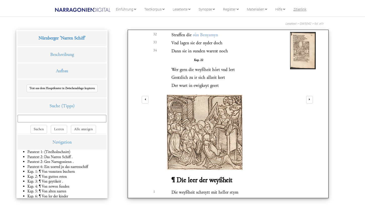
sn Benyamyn (205, 35)
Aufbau (62, 71)
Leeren (59, 129)
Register (231, 9)
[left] (145, 99)
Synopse (207, 9)
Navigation (62, 142)
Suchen (39, 129)
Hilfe (280, 9)
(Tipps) (68, 106)
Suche (55, 106)
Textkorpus (154, 9)
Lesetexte (182, 9)
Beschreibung (62, 54)
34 (155, 50)
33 (155, 42)
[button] (62, 88)
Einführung (126, 9)
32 (155, 34)
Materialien (257, 9)
